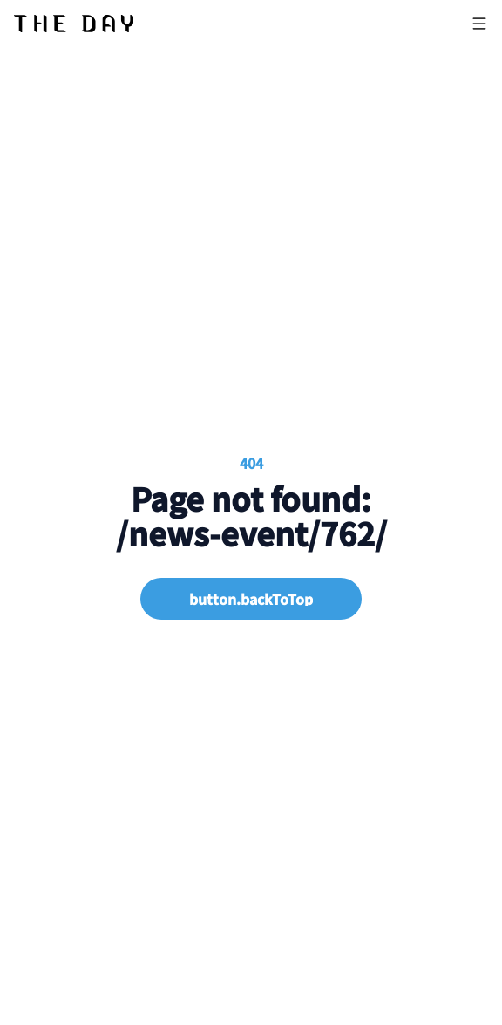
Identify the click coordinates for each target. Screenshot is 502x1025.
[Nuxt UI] (73, 23)
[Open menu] (479, 23)
